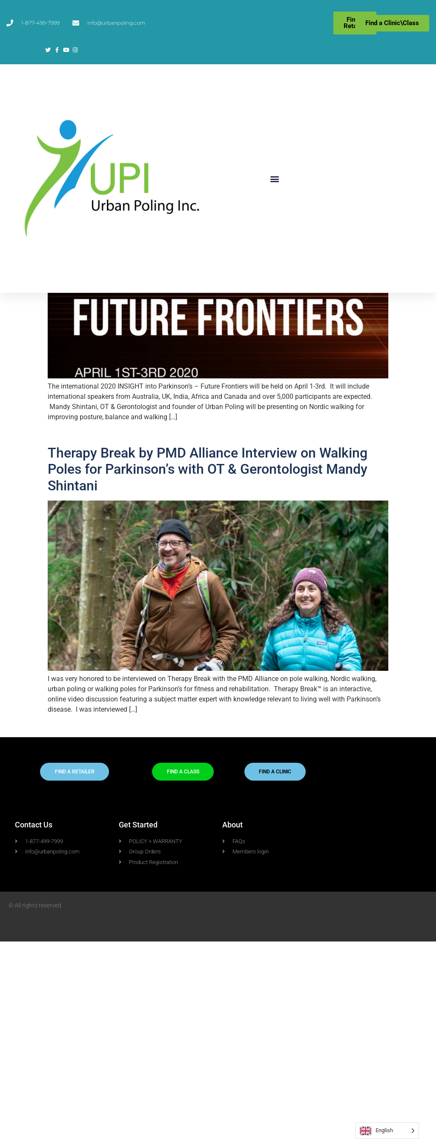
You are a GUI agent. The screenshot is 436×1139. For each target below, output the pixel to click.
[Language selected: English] (387, 1130)
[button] (274, 179)
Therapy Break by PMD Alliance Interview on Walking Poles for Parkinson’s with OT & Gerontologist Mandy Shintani (207, 666)
